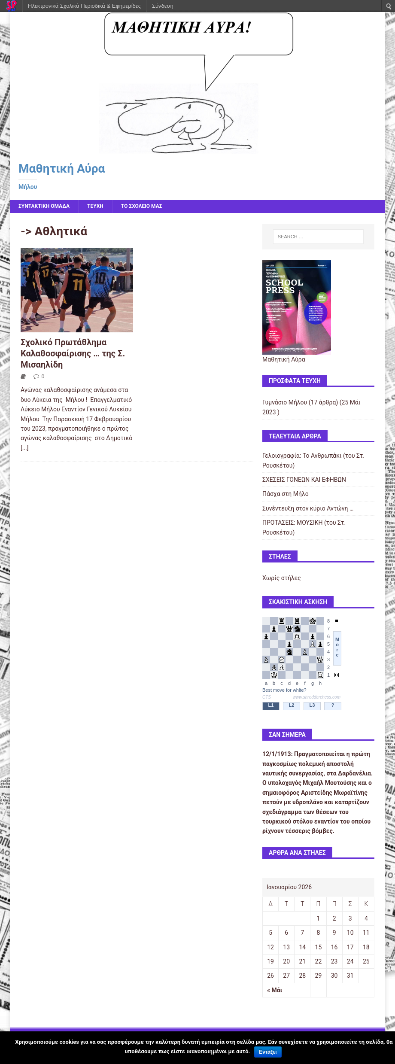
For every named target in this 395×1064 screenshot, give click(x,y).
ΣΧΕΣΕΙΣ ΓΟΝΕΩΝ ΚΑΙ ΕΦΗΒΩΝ (304, 479)
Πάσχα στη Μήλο (285, 493)
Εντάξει (267, 1052)
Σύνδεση (162, 6)
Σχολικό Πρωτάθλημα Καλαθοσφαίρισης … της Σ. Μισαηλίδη (73, 353)
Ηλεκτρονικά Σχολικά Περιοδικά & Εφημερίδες (84, 6)
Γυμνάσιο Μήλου (284, 402)
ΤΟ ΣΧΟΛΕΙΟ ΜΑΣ (141, 206)
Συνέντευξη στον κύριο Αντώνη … (307, 508)
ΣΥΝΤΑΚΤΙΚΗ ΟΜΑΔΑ (44, 206)
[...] (25, 447)
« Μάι (274, 990)
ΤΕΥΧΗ (95, 206)
